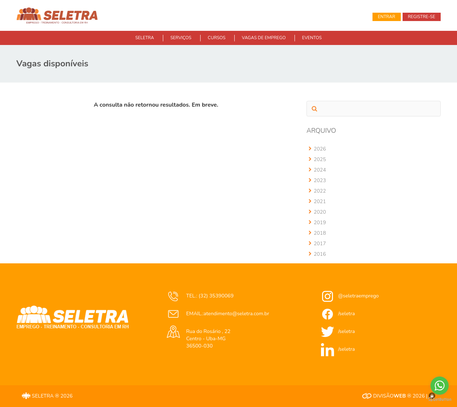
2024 (320, 169)
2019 (320, 222)
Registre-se (421, 17)
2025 (320, 159)
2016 (320, 254)
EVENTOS (312, 38)
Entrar (386, 17)
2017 (320, 243)
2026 (320, 148)
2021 (320, 201)
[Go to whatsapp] (440, 386)
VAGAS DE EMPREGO (264, 38)
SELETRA (144, 38)
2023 (320, 180)
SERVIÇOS (181, 38)
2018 (320, 233)
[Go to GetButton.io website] (439, 399)
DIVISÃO (384, 395)
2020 (320, 212)
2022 (320, 191)
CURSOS (217, 38)
